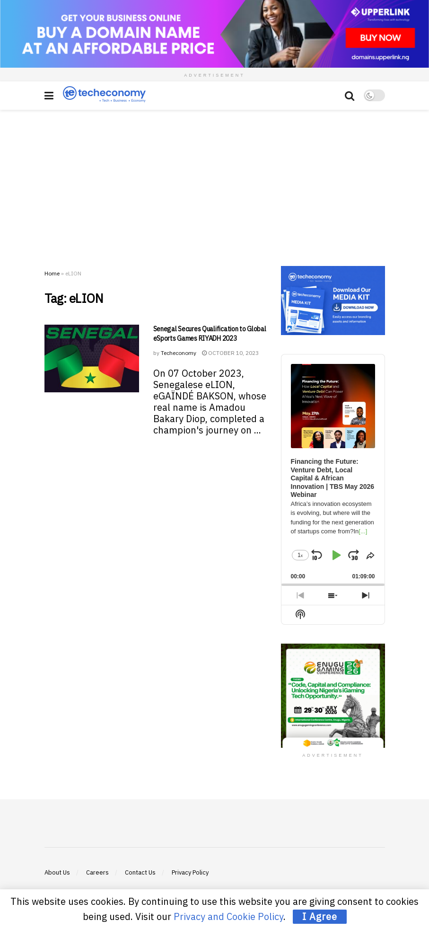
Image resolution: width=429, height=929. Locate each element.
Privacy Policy (190, 872)
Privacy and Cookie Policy (228, 916)
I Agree (319, 916)
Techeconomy (178, 352)
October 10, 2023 (230, 352)
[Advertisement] (214, 181)
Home (52, 273)
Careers (97, 872)
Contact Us (140, 872)
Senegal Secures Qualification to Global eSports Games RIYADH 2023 (209, 334)
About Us (57, 872)
